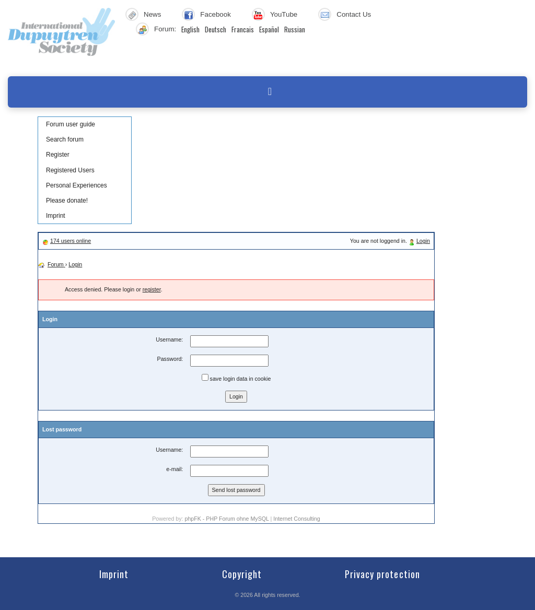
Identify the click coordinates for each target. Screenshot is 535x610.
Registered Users (70, 170)
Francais (242, 29)
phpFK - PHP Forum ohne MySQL (227, 518)
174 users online (70, 241)
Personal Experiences (76, 185)
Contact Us (353, 14)
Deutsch (215, 29)
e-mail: (174, 469)
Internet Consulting (296, 518)
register (152, 289)
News (152, 14)
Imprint (55, 215)
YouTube (283, 14)
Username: (169, 339)
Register (57, 154)
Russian (294, 29)
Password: (170, 359)
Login (423, 241)
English (190, 29)
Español (269, 29)
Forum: (165, 29)
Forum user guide (70, 124)
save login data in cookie (236, 378)
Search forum (65, 139)
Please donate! (67, 200)
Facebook (215, 14)
